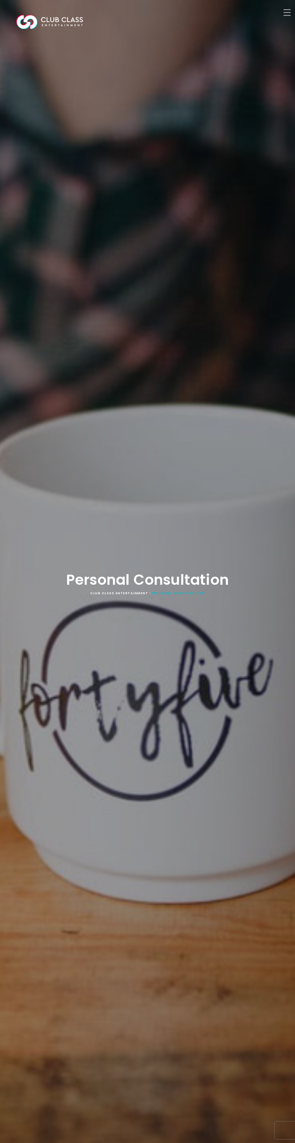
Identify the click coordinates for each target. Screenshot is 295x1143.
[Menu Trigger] (287, 12)
